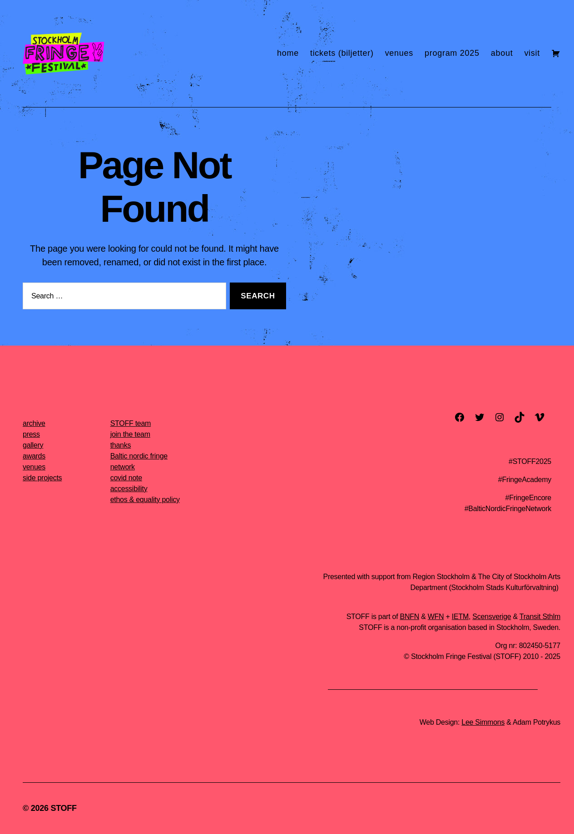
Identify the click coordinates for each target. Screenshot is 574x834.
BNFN (409, 616)
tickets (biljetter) (342, 53)
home (288, 53)
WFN (436, 616)
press (31, 434)
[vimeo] (539, 417)
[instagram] (499, 417)
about (502, 53)
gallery (33, 445)
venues (399, 53)
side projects (42, 478)
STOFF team (130, 423)
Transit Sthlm (540, 616)
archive (34, 423)
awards (34, 456)
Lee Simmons (483, 722)
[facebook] (459, 417)
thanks (120, 445)
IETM (460, 616)
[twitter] (479, 417)
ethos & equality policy (145, 499)
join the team (130, 434)
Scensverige (491, 616)
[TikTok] (519, 417)
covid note (126, 478)
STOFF (63, 808)
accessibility (129, 489)
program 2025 (452, 53)
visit (532, 53)
